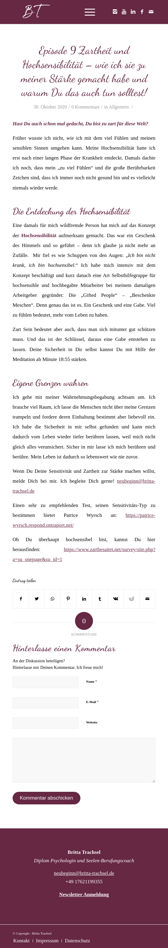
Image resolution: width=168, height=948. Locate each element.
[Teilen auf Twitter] (37, 598)
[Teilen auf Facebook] (21, 598)
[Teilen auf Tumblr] (100, 598)
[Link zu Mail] (150, 11)
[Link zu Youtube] (123, 11)
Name (91, 681)
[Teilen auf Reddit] (132, 598)
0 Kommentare (85, 106)
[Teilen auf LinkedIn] (84, 598)
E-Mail (92, 701)
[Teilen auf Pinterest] (68, 598)
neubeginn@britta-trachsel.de (84, 873)
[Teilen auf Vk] (116, 598)
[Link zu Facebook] (141, 11)
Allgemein (119, 106)
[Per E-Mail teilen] (147, 598)
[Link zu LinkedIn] (132, 11)
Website (91, 722)
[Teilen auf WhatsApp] (52, 598)
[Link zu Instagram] (114, 11)
